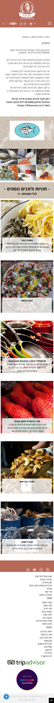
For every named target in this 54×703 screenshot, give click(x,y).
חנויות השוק (37, 36)
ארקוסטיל (48, 640)
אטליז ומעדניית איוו (44, 620)
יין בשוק (48, 649)
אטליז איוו (48, 646)
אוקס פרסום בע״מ (27, 699)
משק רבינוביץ (46, 631)
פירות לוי (48, 652)
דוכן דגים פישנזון (45, 643)
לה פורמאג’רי (46, 656)
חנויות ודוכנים (46, 579)
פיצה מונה (47, 614)
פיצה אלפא (47, 623)
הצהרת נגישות (45, 594)
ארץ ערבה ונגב (45, 637)
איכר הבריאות (46, 634)
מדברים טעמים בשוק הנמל (40, 585)
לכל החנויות (29, 194)
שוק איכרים (47, 582)
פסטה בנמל (47, 611)
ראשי (47, 36)
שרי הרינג (48, 608)
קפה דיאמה (47, 602)
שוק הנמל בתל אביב (43, 576)
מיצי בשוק (47, 605)
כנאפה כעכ (47, 617)
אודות (49, 588)
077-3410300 (27, 102)
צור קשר (48, 591)
